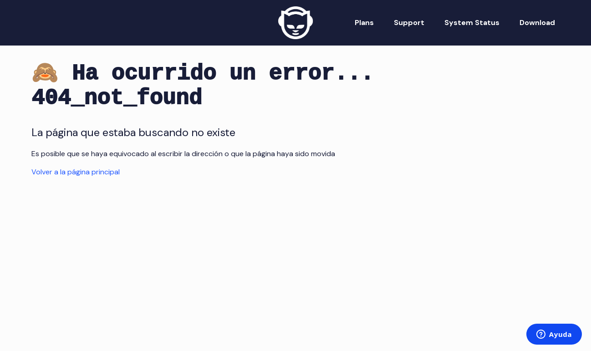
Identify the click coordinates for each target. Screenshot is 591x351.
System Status (471, 22)
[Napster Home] (295, 22)
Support (409, 22)
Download (537, 22)
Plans (364, 22)
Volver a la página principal (75, 172)
